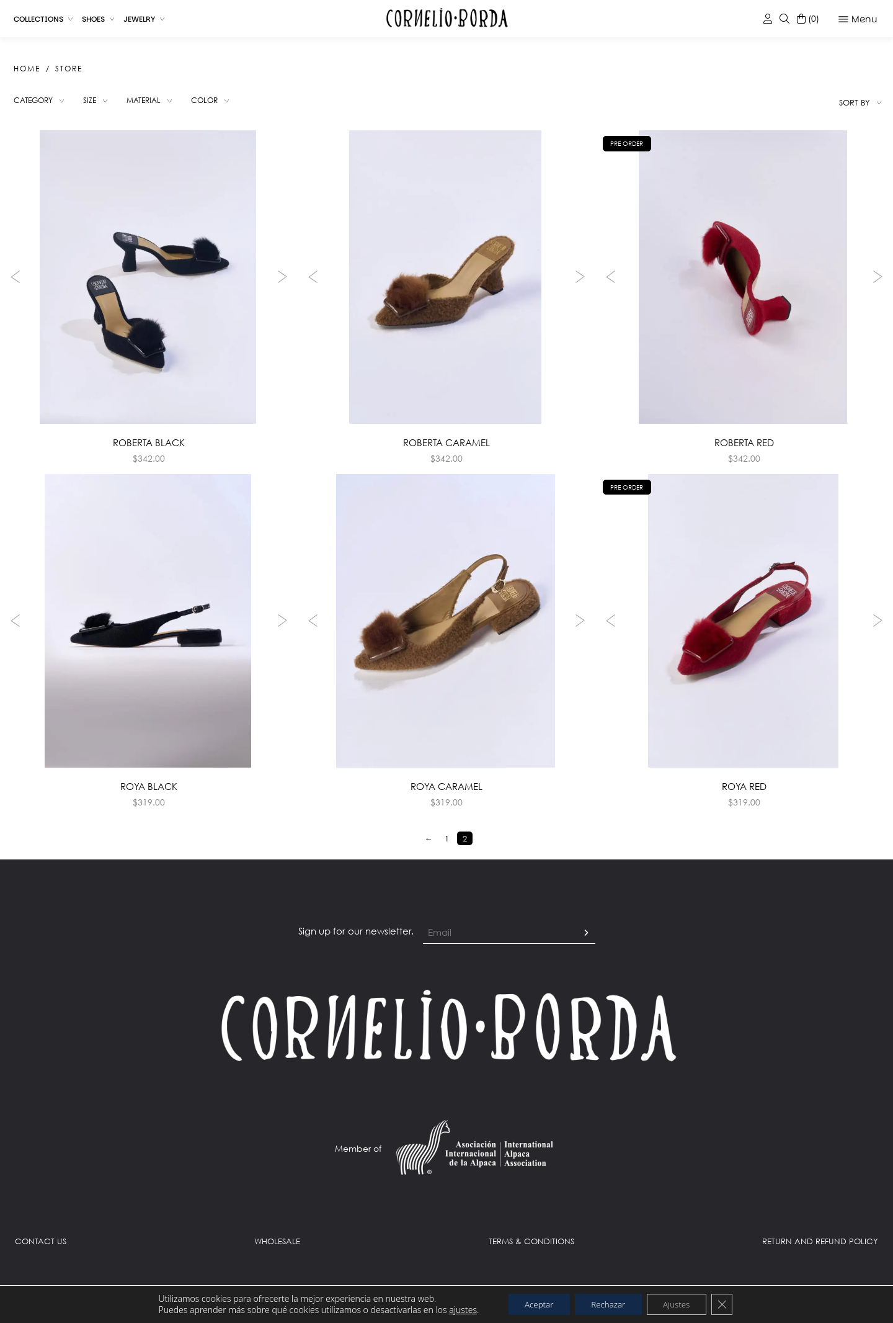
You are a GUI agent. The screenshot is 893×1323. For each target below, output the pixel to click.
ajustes (453, 1309)
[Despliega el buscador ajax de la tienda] (784, 19)
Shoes (93, 19)
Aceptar (532, 1303)
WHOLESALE (277, 1250)
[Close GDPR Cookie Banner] (731, 1304)
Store (68, 68)
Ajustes (682, 1303)
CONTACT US (40, 1250)
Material (151, 102)
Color (214, 102)
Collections (38, 19)
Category (36, 102)
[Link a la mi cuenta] (767, 19)
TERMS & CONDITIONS (531, 1250)
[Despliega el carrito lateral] (808, 19)
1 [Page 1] (447, 847)
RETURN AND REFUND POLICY (820, 1250)
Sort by (854, 102)
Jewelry (139, 19)
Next (285, 279)
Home (27, 68)
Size (95, 102)
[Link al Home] (446, 1033)
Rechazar (608, 1303)
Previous (12, 279)
